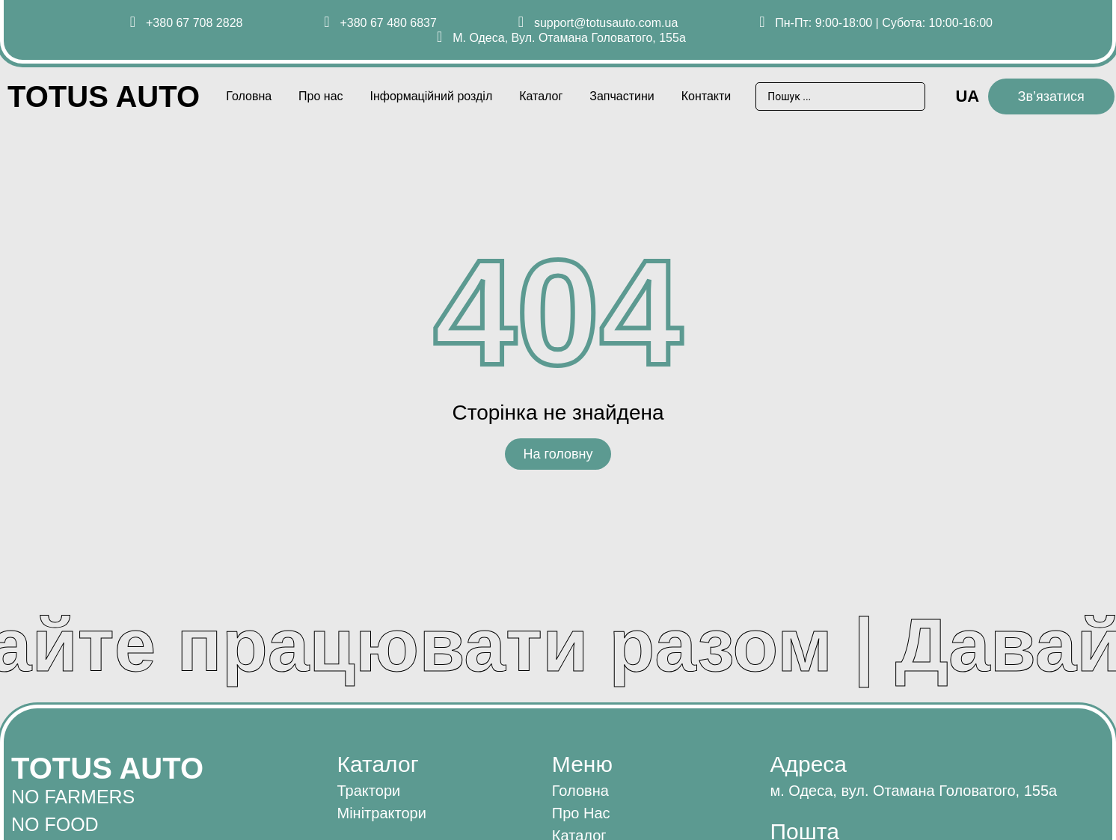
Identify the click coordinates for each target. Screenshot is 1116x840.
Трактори (369, 790)
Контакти (706, 96)
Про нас (320, 96)
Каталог (540, 96)
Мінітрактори (381, 813)
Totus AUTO (103, 96)
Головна (249, 96)
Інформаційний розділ (431, 96)
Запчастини (621, 96)
